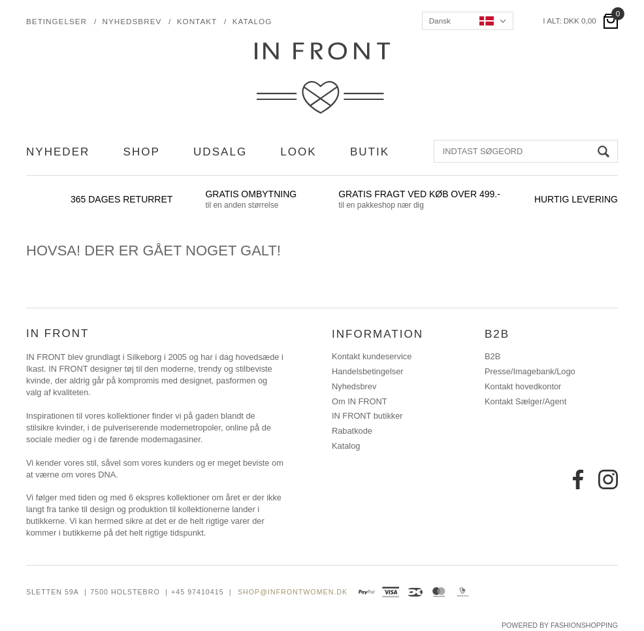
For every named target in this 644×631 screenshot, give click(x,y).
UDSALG (220, 152)
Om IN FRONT (359, 401)
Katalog (252, 21)
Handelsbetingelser (368, 371)
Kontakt (197, 21)
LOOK (298, 152)
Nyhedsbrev (132, 21)
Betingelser (56, 21)
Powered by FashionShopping (560, 625)
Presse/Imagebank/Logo (530, 371)
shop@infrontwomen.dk (292, 592)
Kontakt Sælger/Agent (525, 401)
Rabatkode (352, 431)
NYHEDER (57, 152)
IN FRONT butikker (367, 416)
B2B (492, 356)
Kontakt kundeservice (371, 356)
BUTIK (369, 152)
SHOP (141, 152)
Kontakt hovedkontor (523, 386)
